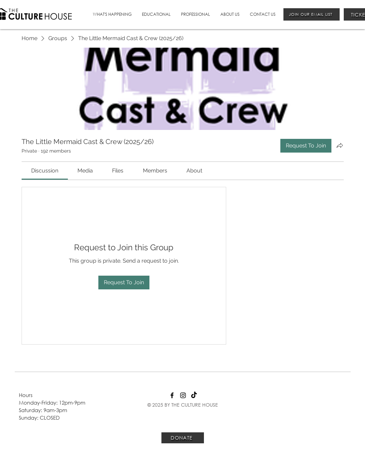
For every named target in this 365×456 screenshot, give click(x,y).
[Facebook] (172, 395)
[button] (112, 14)
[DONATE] (182, 437)
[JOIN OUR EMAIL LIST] (311, 14)
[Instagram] (183, 395)
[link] (44, 170)
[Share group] (340, 145)
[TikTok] (194, 395)
